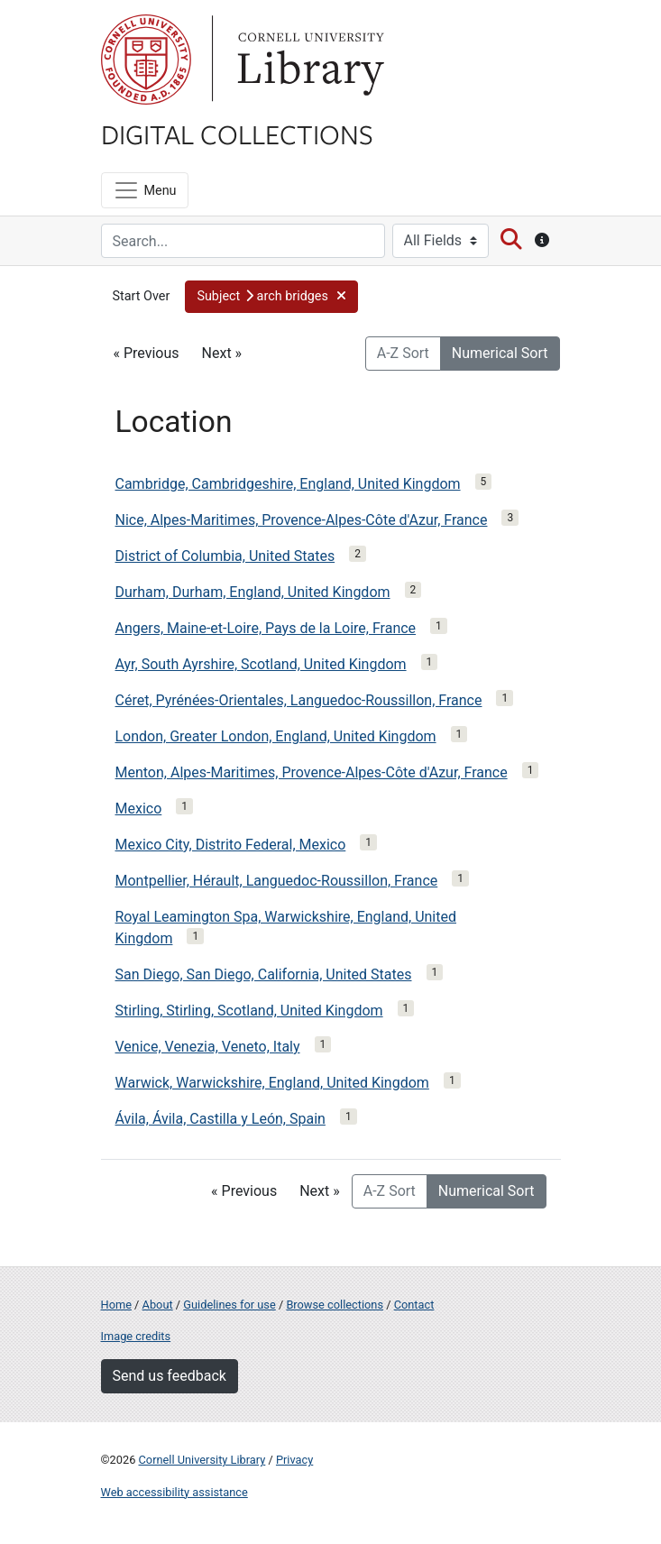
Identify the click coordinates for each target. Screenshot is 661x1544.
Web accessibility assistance (174, 1492)
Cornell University (146, 59)
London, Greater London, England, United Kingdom (275, 736)
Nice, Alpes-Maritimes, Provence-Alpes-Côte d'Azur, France (301, 519)
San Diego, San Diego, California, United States (263, 974)
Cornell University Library (202, 1459)
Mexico (138, 808)
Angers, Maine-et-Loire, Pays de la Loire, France (266, 628)
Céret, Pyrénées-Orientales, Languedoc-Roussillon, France (298, 700)
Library (308, 59)
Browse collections (334, 1304)
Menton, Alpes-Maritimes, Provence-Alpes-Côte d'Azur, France (311, 772)
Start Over (141, 296)
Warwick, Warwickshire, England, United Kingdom (272, 1082)
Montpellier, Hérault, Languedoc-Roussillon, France (276, 880)
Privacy (294, 1459)
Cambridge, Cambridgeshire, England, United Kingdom (288, 483)
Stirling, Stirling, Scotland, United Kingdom (249, 1010)
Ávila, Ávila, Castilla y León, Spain (220, 1118)
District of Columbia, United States (225, 556)
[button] (271, 296)
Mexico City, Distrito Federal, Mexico (230, 844)
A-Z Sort (403, 353)
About (157, 1304)
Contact (414, 1304)
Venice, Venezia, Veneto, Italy (207, 1046)
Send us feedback (169, 1375)
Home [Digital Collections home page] (116, 1304)
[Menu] (144, 190)
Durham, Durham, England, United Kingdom (252, 592)
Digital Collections (237, 133)
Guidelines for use (229, 1304)
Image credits (136, 1336)
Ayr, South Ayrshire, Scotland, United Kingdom (261, 664)
